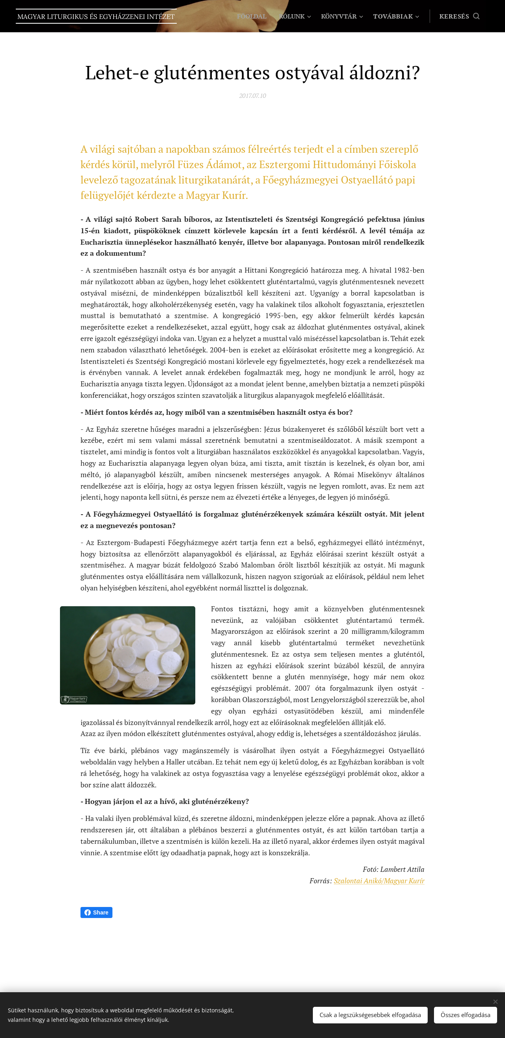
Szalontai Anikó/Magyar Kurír (379, 880)
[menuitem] (248, 16)
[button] (459, 16)
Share (96, 912)
